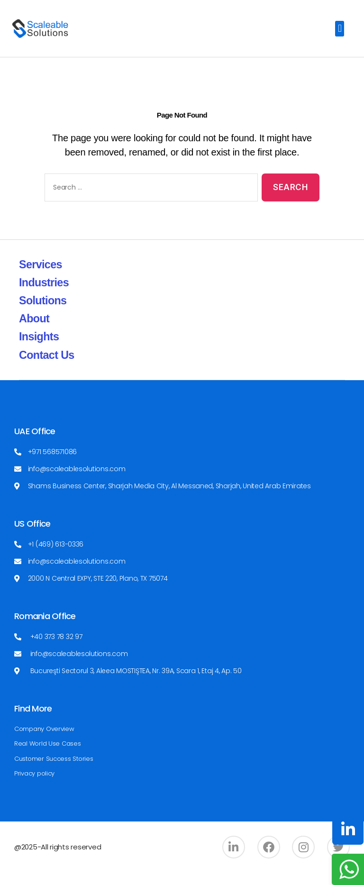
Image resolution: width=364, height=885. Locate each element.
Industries (44, 295)
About (34, 331)
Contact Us (47, 367)
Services (41, 277)
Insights (39, 349)
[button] (339, 28)
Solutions (43, 313)
